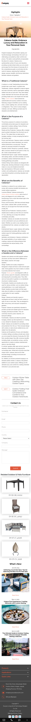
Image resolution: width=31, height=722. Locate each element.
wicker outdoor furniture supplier (10, 194)
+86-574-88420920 (9, 697)
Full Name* (5, 411)
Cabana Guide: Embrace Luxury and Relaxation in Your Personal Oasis (15, 18)
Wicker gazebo (11, 272)
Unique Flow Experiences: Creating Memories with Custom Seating (15, 602)
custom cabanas (9, 98)
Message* (5, 450)
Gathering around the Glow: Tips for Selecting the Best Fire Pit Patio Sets (15, 570)
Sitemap (10, 713)
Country (4, 435)
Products (5, 668)
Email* (3, 419)
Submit (15, 468)
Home (11, 15)
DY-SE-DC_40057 (15, 517)
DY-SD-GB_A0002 (15, 495)
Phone (4, 427)
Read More (15, 595)
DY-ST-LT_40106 (15, 538)
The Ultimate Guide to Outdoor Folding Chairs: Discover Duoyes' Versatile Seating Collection (15, 634)
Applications (6, 672)
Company (5, 443)
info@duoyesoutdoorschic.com (12, 692)
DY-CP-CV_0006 (15, 559)
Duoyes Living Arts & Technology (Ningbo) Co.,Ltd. (15, 707)
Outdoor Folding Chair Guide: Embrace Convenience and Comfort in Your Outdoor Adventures (20, 393)
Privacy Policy (17, 713)
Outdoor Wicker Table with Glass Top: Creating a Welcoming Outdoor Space (20, 380)
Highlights (17, 15)
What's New (15, 564)
